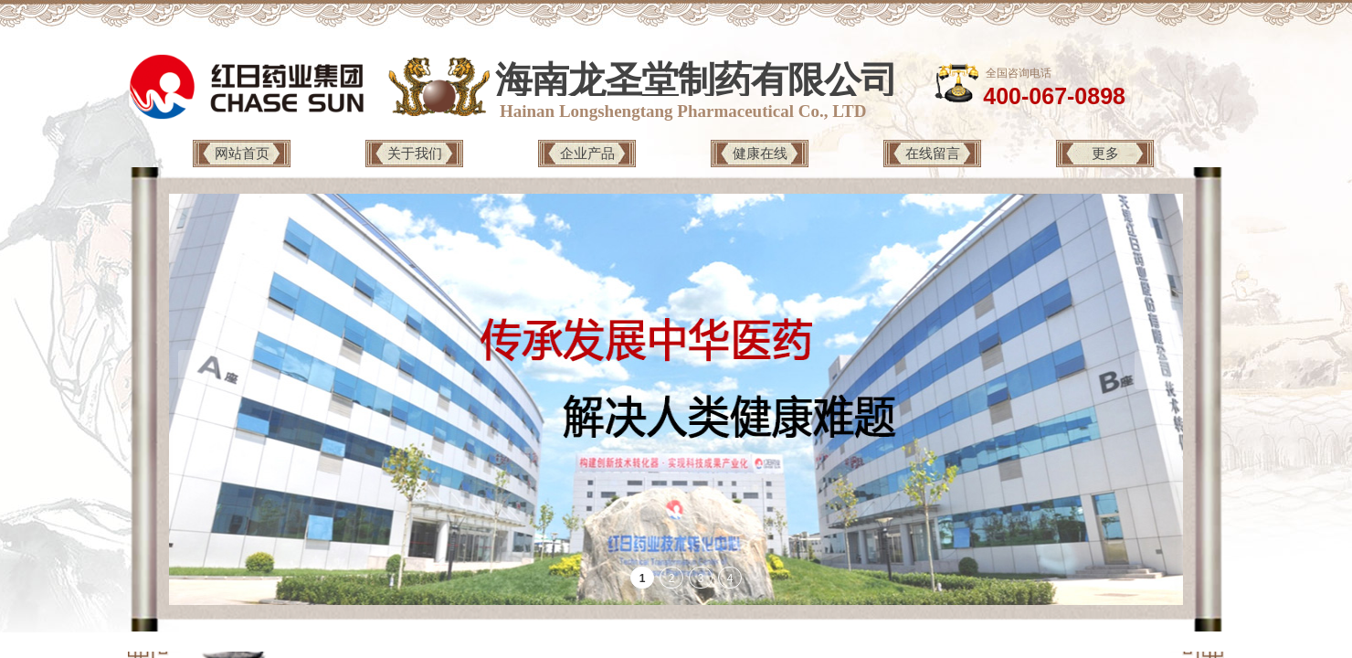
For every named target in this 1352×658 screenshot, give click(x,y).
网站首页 (242, 153)
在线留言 (932, 153)
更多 (1105, 153)
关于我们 (414, 153)
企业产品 (587, 153)
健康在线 (760, 153)
